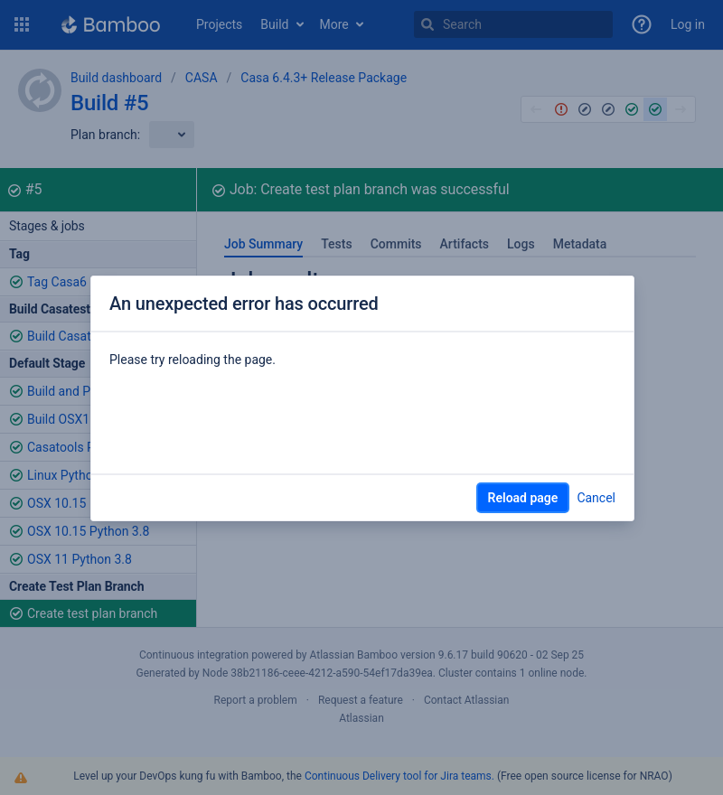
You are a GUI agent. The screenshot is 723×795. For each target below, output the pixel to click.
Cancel (596, 498)
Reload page (523, 498)
